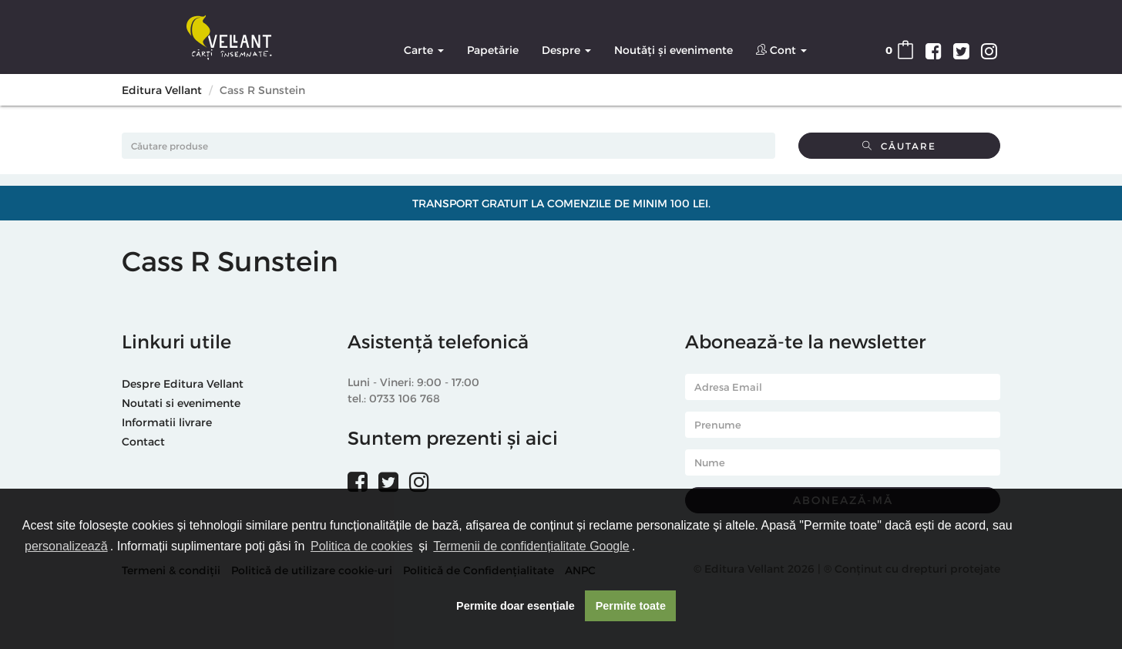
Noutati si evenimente (181, 402)
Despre (566, 49)
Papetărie (493, 49)
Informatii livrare (167, 422)
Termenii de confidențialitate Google (531, 546)
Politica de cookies (362, 546)
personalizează (66, 546)
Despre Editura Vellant (183, 383)
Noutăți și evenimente (673, 49)
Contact (143, 441)
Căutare (899, 145)
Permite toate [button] (631, 606)
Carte (424, 49)
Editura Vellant (162, 89)
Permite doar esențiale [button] (515, 606)
